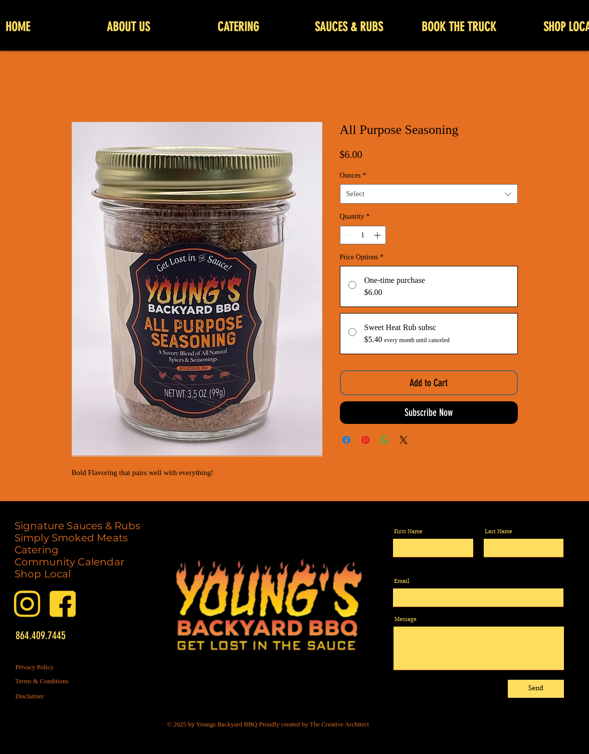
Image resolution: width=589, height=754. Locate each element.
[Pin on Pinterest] (365, 440)
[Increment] (378, 235)
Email (401, 581)
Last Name (498, 531)
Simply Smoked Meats (71, 538)
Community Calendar (70, 562)
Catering (37, 550)
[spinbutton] (363, 235)
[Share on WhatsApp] (384, 440)
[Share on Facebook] (346, 440)
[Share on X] (404, 440)
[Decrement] (347, 235)
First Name (408, 531)
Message (406, 619)
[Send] (536, 689)
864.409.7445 (41, 635)
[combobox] (429, 194)
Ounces (353, 175)
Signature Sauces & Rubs (78, 526)
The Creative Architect (339, 724)
